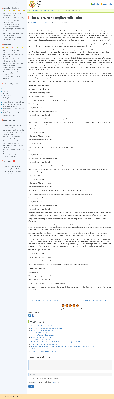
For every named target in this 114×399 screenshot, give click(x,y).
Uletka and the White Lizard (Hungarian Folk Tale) (47, 344)
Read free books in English (12, 167)
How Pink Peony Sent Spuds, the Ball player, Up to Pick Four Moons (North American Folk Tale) (62, 347)
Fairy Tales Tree (33, 10)
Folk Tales (95, 4)
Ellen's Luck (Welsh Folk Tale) (40, 349)
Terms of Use (7, 93)
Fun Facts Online (9, 173)
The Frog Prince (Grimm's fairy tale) (13, 108)
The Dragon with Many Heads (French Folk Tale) (97, 300)
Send (31, 386)
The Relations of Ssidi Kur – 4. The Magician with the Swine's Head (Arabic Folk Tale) (13, 132)
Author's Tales (106, 4)
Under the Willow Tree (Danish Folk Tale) (44, 333)
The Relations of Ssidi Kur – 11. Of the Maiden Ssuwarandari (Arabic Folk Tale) (57, 342)
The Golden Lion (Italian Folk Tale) (13, 18)
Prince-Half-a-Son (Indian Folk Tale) (42, 335)
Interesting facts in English (12, 169)
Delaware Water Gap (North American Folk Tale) (47, 351)
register (54, 382)
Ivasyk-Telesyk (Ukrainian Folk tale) (13, 102)
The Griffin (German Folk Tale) (41, 337)
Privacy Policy (7, 95)
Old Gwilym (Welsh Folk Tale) (40, 340)
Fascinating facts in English (12, 171)
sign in (36, 382)
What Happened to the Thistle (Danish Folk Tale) (43, 300)
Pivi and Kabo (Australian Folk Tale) (42, 326)
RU (13, 3)
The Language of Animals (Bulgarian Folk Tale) (46, 328)
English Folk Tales (53, 10)
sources (5, 89)
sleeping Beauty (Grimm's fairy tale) (13, 111)
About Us (5, 91)
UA (10, 3)
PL (16, 3)
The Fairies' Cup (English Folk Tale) (42, 330)
